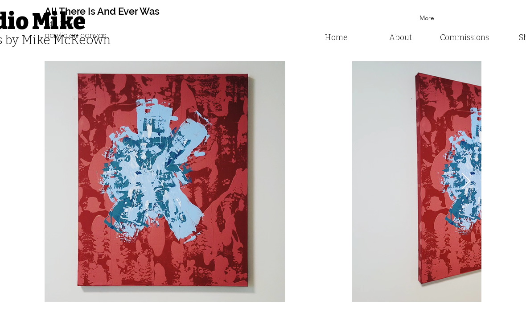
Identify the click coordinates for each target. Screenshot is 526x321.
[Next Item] (466, 181)
